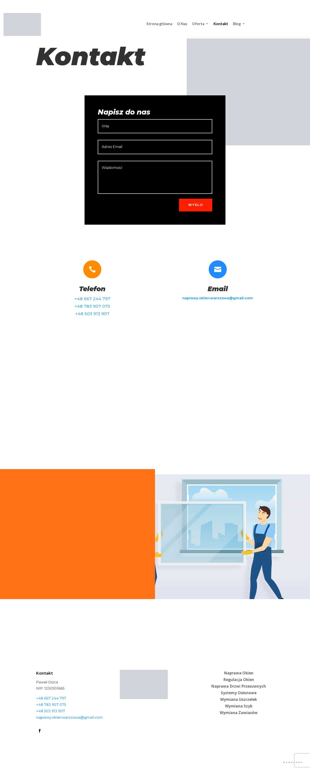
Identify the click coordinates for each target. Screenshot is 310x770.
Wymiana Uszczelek (238, 699)
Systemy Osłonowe (238, 692)
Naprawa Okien (238, 672)
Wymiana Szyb (238, 705)
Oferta (198, 23)
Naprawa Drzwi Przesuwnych (238, 686)
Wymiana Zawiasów (239, 712)
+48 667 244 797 (92, 298)
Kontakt (221, 23)
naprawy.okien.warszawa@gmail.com (69, 717)
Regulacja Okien (238, 679)
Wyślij (195, 205)
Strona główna (159, 23)
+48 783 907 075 (92, 306)
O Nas (182, 23)
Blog (237, 23)
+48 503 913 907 (92, 313)
